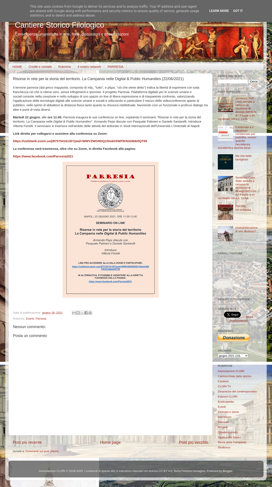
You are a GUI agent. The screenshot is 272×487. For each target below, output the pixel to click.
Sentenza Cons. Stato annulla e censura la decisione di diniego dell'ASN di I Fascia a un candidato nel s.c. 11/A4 (237, 188)
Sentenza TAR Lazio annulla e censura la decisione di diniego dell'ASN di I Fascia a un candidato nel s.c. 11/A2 (237, 108)
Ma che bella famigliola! (243, 157)
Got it (238, 11)
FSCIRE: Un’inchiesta (243, 208)
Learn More (219, 11)
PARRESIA (115, 66)
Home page (110, 442)
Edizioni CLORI (227, 396)
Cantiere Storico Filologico (59, 25)
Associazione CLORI (231, 371)
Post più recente (27, 442)
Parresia (41, 318)
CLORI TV (224, 386)
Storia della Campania (232, 442)
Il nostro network (89, 66)
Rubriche (64, 66)
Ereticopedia (226, 401)
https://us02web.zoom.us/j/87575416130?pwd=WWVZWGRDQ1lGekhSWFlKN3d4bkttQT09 (80, 141)
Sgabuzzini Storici (229, 437)
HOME (17, 66)
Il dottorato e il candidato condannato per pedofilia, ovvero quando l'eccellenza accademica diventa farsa (237, 137)
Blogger (227, 471)
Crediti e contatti (40, 66)
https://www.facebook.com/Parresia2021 (43, 156)
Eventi (30, 318)
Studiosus (224, 447)
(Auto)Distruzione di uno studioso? (246, 229)
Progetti (223, 427)
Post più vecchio (193, 442)
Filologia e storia (228, 411)
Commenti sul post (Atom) (42, 451)
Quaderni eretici (228, 432)
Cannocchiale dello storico (234, 376)
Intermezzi (224, 417)
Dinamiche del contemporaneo (237, 391)
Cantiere (223, 381)
